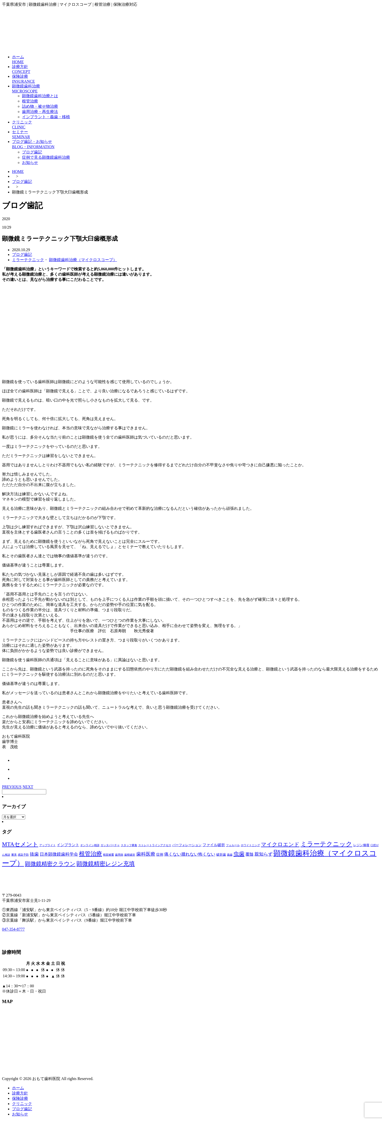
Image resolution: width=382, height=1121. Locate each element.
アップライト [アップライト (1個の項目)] (47, 845)
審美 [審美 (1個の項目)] (14, 854)
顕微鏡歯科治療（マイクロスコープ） (83, 260)
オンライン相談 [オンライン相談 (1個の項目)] (90, 845)
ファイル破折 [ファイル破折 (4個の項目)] (213, 845)
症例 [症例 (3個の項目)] (159, 854)
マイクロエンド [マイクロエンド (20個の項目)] (280, 844)
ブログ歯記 (32, 152)
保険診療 (20, 1098)
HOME (18, 171)
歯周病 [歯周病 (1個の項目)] (119, 854)
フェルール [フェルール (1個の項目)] (233, 845)
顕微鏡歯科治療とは (40, 96)
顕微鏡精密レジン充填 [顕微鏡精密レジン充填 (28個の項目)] (105, 864)
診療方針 (20, 1093)
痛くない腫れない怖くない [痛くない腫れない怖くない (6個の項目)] (189, 854)
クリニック (22, 1104)
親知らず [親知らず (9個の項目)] (263, 854)
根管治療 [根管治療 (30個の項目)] (90, 853)
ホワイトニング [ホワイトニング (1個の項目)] (250, 845)
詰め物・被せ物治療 (40, 106)
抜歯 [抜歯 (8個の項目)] (34, 854)
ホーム (18, 1088)
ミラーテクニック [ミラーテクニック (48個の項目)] (326, 843)
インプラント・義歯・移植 (46, 117)
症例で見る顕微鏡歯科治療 (46, 157)
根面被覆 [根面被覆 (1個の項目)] (108, 854)
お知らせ (30, 162)
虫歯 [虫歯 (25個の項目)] (239, 854)
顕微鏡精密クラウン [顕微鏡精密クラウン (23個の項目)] (50, 864)
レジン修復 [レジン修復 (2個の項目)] (361, 845)
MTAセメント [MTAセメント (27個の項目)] (20, 844)
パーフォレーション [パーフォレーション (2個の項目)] (187, 845)
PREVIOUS (12, 787)
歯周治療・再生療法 (40, 111)
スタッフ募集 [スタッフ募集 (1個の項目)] (129, 845)
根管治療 (30, 101)
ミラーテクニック (28, 260)
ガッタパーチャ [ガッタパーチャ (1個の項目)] (110, 845)
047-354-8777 (13, 929)
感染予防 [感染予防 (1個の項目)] (23, 854)
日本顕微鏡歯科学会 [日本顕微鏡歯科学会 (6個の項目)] (59, 854)
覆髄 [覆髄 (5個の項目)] (250, 854)
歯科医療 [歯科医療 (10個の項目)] (145, 854)
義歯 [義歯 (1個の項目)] (229, 854)
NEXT (27, 787)
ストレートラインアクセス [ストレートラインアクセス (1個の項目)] (154, 845)
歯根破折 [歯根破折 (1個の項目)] (129, 854)
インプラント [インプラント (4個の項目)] (68, 845)
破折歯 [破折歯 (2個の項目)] (221, 854)
